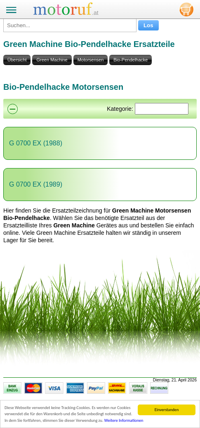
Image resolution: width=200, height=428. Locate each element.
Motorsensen (91, 59)
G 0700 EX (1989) (35, 184)
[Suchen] (161, 109)
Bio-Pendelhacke (130, 59)
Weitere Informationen (124, 420)
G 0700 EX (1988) (35, 143)
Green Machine (51, 59)
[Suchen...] (69, 25)
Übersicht (16, 59)
